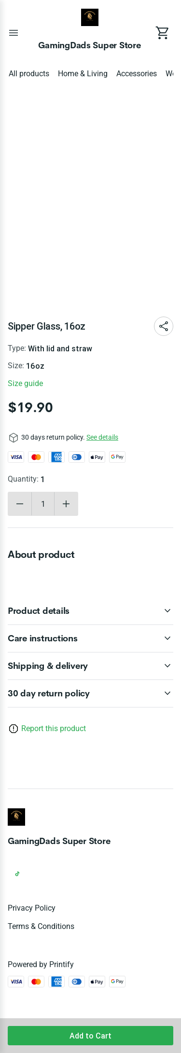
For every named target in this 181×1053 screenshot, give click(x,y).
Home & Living (83, 73)
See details (102, 437)
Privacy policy (32, 908)
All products (29, 73)
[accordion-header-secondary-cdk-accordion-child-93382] (90, 610)
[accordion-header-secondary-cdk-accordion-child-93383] (90, 638)
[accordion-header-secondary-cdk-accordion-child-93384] (90, 665)
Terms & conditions (41, 926)
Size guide (25, 383)
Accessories (136, 73)
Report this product (53, 728)
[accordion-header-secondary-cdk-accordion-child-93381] (90, 693)
